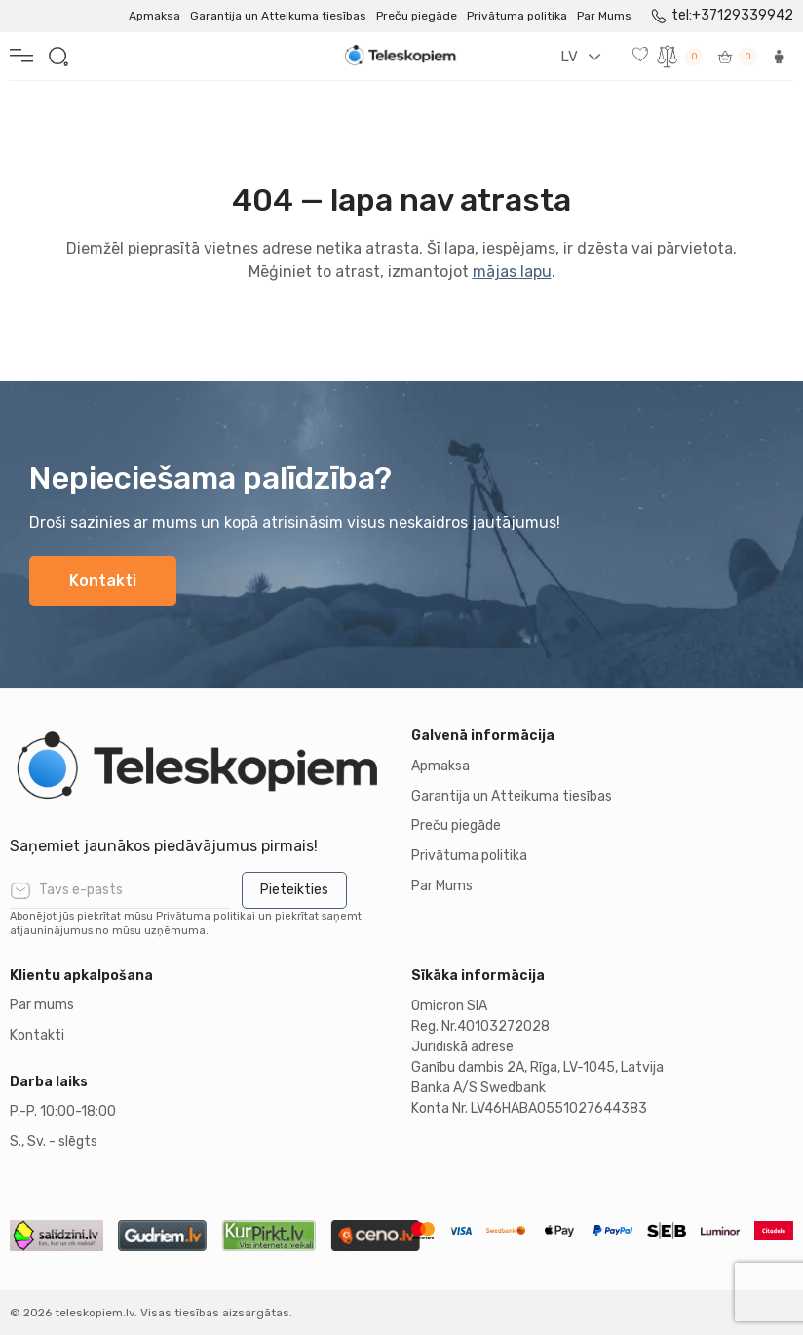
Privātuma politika (517, 15)
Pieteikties (294, 890)
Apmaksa (154, 15)
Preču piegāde (416, 15)
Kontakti (102, 580)
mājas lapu (512, 271)
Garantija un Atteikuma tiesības (278, 15)
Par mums (42, 1005)
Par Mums (604, 15)
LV (569, 56)
